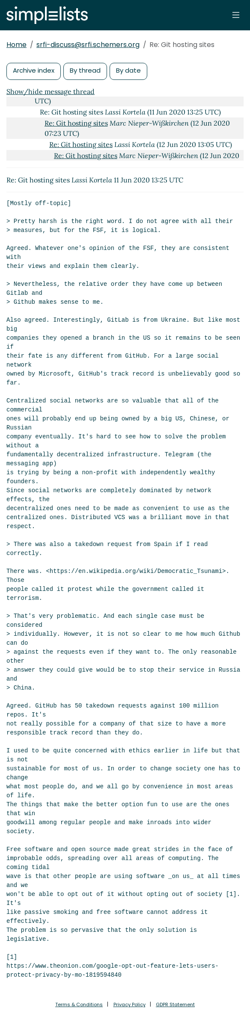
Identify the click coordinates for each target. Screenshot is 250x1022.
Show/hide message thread (50, 91)
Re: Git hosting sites (76, 123)
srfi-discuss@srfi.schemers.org (88, 45)
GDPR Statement (175, 1004)
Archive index (33, 70)
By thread (85, 70)
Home (16, 45)
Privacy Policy (129, 1004)
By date (128, 70)
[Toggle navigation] (236, 15)
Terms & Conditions (79, 1004)
